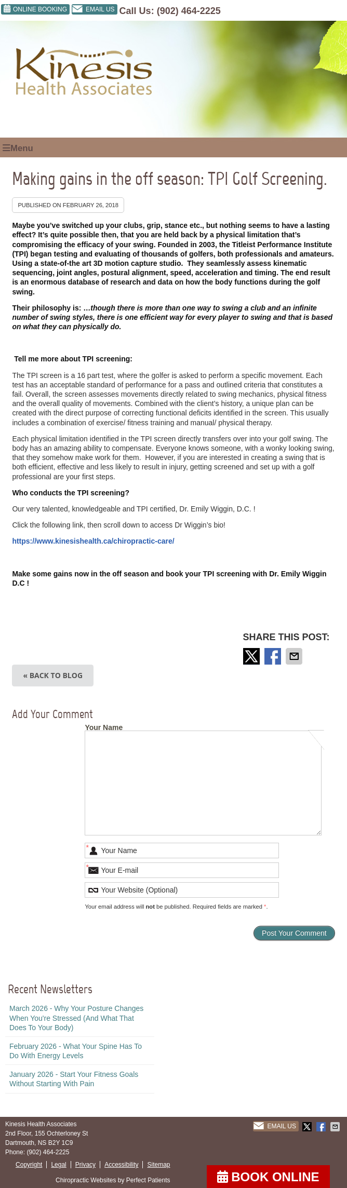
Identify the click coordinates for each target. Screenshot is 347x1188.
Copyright (29, 1164)
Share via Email (295, 656)
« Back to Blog (53, 675)
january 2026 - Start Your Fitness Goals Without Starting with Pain (73, 1079)
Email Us (93, 9)
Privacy (85, 1164)
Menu (18, 148)
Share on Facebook (273, 656)
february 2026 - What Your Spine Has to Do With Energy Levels (75, 1051)
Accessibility (121, 1164)
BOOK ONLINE (268, 1177)
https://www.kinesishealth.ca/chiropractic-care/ (93, 541)
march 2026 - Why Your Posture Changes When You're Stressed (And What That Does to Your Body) (76, 1017)
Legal (58, 1164)
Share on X (252, 656)
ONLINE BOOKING (35, 9)
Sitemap (158, 1164)
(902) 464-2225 (189, 11)
